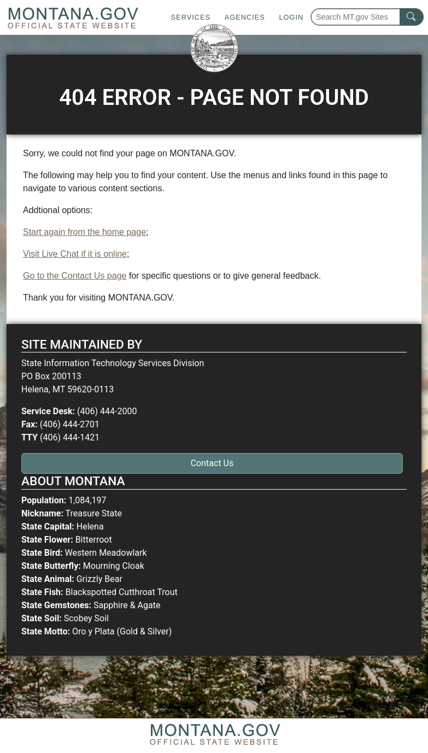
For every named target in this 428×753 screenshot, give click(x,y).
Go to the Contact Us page (74, 275)
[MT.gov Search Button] (412, 17)
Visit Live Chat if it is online (75, 253)
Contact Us (212, 463)
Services (190, 17)
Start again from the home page (84, 232)
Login (291, 17)
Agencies (245, 17)
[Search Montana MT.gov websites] (367, 17)
